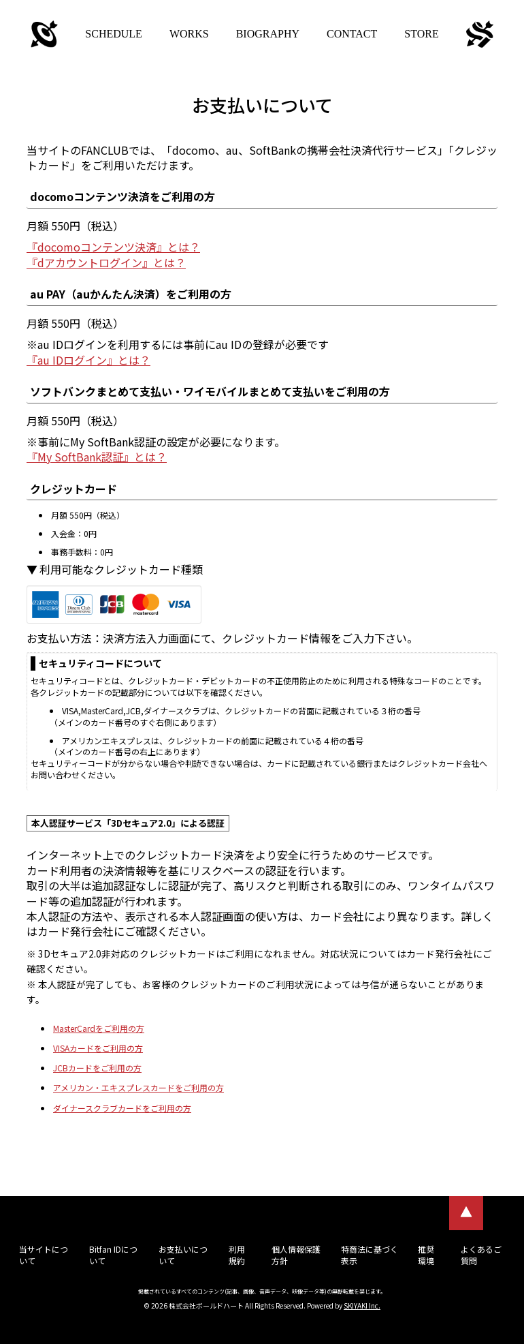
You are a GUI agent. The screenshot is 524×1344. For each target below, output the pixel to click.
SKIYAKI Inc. (362, 1305)
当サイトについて (43, 1254)
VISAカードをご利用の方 (98, 1048)
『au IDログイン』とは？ (88, 360)
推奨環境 (426, 1254)
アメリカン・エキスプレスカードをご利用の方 (138, 1087)
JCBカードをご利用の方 (97, 1067)
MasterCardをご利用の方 (98, 1028)
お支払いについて (183, 1254)
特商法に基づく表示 (369, 1254)
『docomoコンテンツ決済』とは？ (113, 247)
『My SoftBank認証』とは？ (97, 456)
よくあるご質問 (481, 1254)
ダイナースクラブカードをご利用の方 (122, 1108)
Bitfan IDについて (113, 1254)
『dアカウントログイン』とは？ (106, 262)
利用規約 (237, 1254)
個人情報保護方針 (296, 1254)
